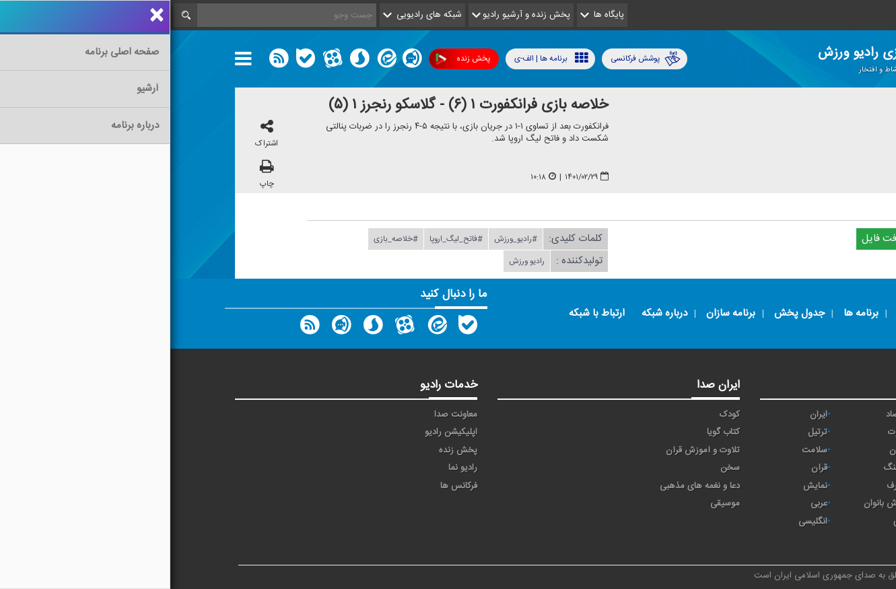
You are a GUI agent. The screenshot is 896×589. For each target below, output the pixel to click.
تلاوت (728, 432)
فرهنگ (725, 467)
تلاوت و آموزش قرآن (532, 450)
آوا (814, 414)
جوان (728, 450)
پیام (812, 432)
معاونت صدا (285, 414)
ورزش (808, 503)
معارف (727, 486)
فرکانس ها (288, 486)
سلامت (644, 450)
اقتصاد (727, 414)
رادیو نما (292, 467)
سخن (560, 467)
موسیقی (555, 503)
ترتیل (647, 432)
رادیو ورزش (356, 261)
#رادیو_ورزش (345, 239)
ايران (648, 414)
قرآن (649, 467)
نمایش (645, 486)
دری (730, 521)
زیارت (809, 539)
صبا (812, 467)
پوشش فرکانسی (475, 59)
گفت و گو (801, 486)
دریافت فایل (722, 238)
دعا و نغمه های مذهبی (529, 486)
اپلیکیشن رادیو (280, 432)
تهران (809, 450)
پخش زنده (292, 59)
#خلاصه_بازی (225, 239)
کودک (559, 414)
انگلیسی (642, 521)
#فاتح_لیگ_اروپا (285, 239)
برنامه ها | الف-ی (381, 58)
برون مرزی (799, 521)
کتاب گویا (553, 432)
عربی (648, 503)
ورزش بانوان (715, 503)
